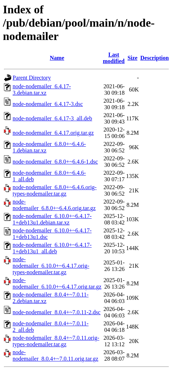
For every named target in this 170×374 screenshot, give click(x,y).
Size (133, 58)
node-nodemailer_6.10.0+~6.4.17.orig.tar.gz (57, 283)
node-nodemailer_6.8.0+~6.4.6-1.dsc (55, 162)
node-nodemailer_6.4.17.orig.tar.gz (53, 133)
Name (57, 58)
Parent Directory (32, 78)
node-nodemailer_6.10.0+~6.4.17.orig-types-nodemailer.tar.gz (51, 265)
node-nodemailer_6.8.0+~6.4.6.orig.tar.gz (54, 205)
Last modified (114, 58)
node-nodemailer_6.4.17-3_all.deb (52, 118)
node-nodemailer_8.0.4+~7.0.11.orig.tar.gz (55, 355)
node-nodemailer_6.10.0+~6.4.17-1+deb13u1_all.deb (52, 248)
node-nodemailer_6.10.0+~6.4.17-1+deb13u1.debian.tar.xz (52, 219)
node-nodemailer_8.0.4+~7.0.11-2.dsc (56, 312)
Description (154, 58)
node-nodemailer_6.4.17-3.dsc (48, 104)
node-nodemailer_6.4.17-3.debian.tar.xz (42, 89)
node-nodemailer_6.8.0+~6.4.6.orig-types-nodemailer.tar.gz (55, 190)
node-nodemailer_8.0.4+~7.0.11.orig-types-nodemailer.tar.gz (56, 341)
